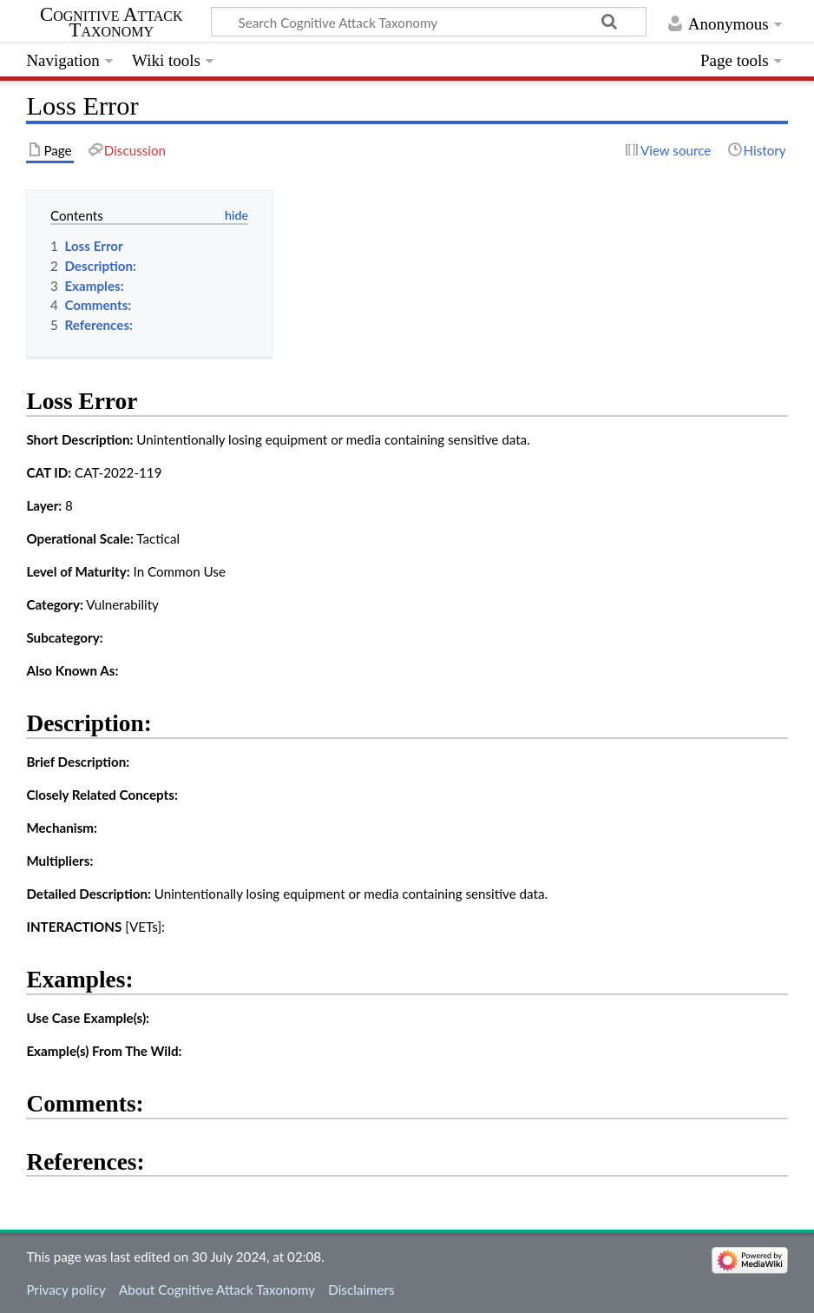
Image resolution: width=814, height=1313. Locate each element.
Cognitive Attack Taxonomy (111, 22)
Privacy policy (65, 1289)
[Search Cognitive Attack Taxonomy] (429, 22)
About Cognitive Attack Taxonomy (217, 1289)
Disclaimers (361, 1289)
